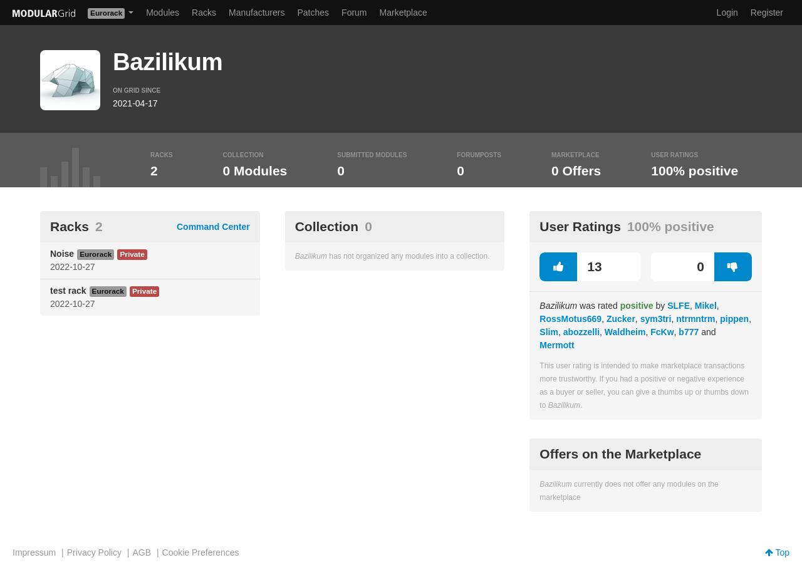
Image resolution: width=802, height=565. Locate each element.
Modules (162, 13)
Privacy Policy (94, 552)
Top (777, 552)
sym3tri (656, 319)
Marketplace (403, 13)
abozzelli (581, 332)
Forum (354, 13)
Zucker (621, 319)
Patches (313, 13)
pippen (734, 319)
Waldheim (625, 332)
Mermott (556, 345)
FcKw (662, 332)
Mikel (706, 306)
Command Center (213, 227)
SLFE (678, 306)
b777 (689, 332)
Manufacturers (256, 13)
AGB (141, 552)
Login (727, 13)
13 (570, 266)
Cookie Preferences (200, 552)
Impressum (34, 552)
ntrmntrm (695, 319)
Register (767, 13)
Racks (204, 13)
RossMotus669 (570, 319)
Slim (548, 332)
